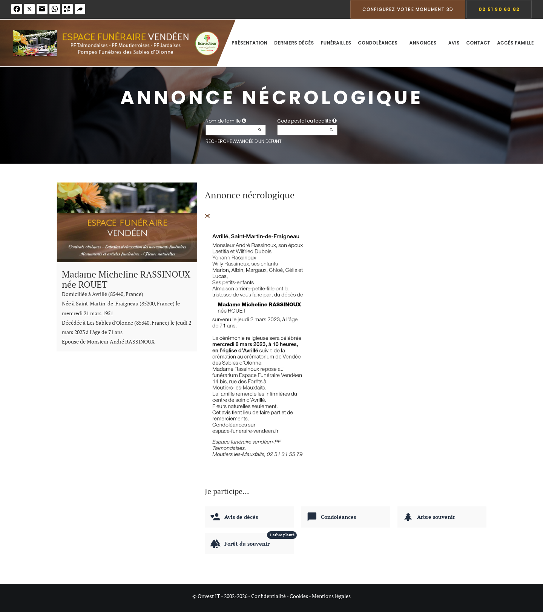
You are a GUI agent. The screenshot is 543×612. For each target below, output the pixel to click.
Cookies (299, 596)
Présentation (249, 43)
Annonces (425, 43)
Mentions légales (331, 596)
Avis (454, 43)
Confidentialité (268, 596)
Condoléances (380, 43)
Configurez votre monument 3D (408, 9)
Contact (478, 43)
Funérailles (336, 43)
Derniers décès (294, 43)
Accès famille (515, 43)
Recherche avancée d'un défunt (244, 141)
